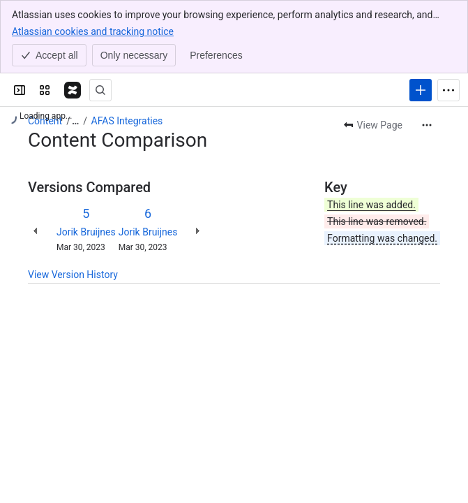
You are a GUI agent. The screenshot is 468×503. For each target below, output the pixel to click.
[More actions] (427, 125)
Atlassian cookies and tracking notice (93, 30)
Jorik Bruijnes (86, 232)
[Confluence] (72, 90)
